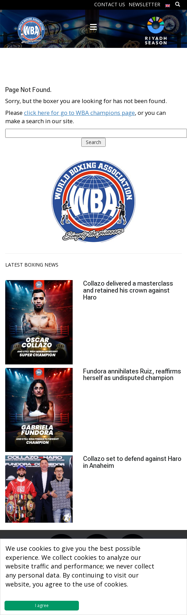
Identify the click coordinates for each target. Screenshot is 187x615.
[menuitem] (168, 4)
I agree (42, 605)
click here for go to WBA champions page (79, 113)
